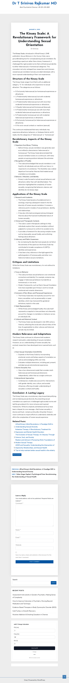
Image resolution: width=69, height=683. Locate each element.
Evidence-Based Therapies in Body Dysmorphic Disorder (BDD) (34, 607)
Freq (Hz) (16, 634)
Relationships (17, 454)
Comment (19, 503)
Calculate (34, 648)
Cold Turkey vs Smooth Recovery (24, 611)
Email (18, 537)
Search (15, 580)
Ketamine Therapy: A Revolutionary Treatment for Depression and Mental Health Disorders (33, 430)
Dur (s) (16, 640)
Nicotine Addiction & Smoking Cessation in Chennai (30, 615)
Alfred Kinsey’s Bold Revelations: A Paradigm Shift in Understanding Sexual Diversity (34, 425)
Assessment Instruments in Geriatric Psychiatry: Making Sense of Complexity (34, 596)
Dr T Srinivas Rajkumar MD (34, 3)
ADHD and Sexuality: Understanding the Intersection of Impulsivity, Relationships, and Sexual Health (34, 446)
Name (18, 530)
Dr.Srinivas (34, 49)
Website (18, 545)
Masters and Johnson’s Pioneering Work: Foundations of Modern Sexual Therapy (35, 441)
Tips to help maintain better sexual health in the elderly (35, 450)
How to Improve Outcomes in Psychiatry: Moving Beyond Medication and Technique (32, 602)
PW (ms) (16, 627)
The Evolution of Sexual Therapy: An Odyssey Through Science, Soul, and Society (35, 436)
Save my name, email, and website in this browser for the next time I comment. (33, 556)
